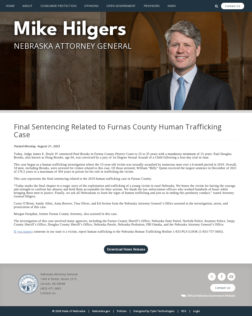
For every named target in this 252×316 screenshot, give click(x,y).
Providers (152, 6)
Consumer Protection (59, 6)
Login (196, 311)
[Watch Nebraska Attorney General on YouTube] (231, 277)
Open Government (121, 6)
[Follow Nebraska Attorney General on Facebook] (222, 277)
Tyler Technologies (162, 311)
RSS (183, 311)
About (27, 6)
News (172, 6)
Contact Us (232, 6)
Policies (122, 311)
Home (10, 6)
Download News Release (126, 249)
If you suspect (23, 231)
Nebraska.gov (101, 311)
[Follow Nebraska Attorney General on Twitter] (212, 277)
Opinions (91, 6)
